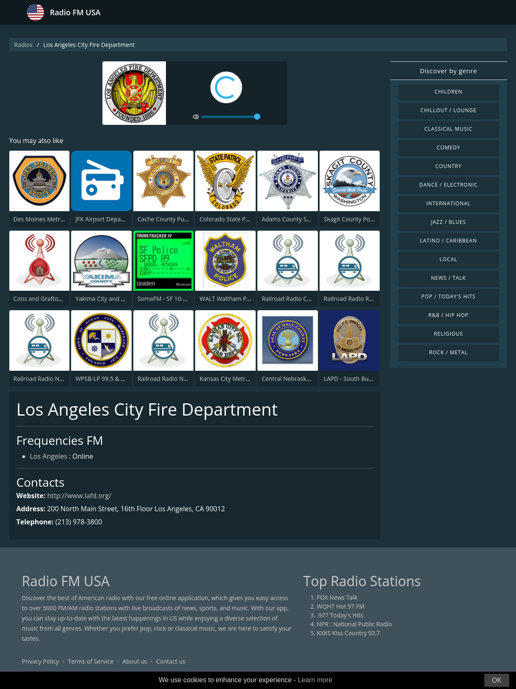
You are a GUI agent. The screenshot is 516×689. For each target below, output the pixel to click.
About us (134, 661)
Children (449, 91)
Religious (448, 333)
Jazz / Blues (448, 222)
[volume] (230, 117)
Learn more (315, 679)
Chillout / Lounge (448, 110)
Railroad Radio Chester (293, 299)
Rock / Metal (448, 352)
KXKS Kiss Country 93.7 (348, 633)
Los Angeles (48, 456)
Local (449, 259)
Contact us (170, 661)
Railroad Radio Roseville (356, 299)
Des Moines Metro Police (48, 219)
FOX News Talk (337, 597)
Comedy (449, 147)
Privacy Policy (40, 661)
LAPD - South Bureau (352, 379)
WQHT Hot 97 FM (340, 606)
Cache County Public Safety (175, 219)
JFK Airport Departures (106, 219)
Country (448, 166)
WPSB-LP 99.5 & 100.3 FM (110, 379)
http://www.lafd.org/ (79, 495)
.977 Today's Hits (340, 615)
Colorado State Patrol (228, 219)
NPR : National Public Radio (354, 624)
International (448, 203)
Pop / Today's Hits (448, 296)
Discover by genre (448, 70)
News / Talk (448, 277)
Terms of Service (90, 661)
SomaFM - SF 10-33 (164, 299)
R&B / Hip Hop (448, 315)
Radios (23, 45)
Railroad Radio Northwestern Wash (62, 379)
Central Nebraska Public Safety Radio (312, 379)
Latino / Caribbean (448, 240)
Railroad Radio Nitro (165, 379)
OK (497, 680)
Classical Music (449, 128)
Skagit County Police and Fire (363, 219)
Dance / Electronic (448, 184)
